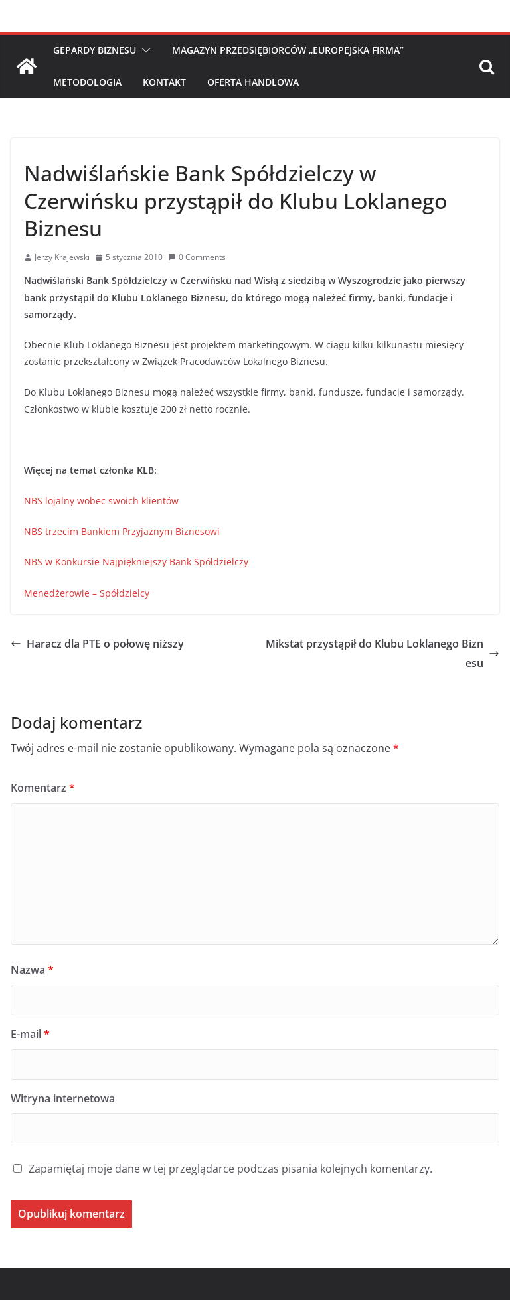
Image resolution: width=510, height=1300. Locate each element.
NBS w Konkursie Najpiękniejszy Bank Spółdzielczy (136, 561)
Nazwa (32, 969)
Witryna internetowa (63, 1098)
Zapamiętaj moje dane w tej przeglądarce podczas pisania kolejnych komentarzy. (230, 1168)
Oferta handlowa (253, 82)
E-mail (30, 1034)
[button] (143, 50)
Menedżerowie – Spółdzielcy (86, 593)
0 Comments (197, 257)
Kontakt (164, 82)
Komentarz (43, 787)
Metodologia (87, 82)
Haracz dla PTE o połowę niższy (97, 643)
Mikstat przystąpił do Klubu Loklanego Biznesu (382, 653)
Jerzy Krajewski (62, 257)
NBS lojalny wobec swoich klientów (101, 500)
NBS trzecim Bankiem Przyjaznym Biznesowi (122, 531)
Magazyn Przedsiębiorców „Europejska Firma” (288, 50)
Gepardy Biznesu (94, 50)
